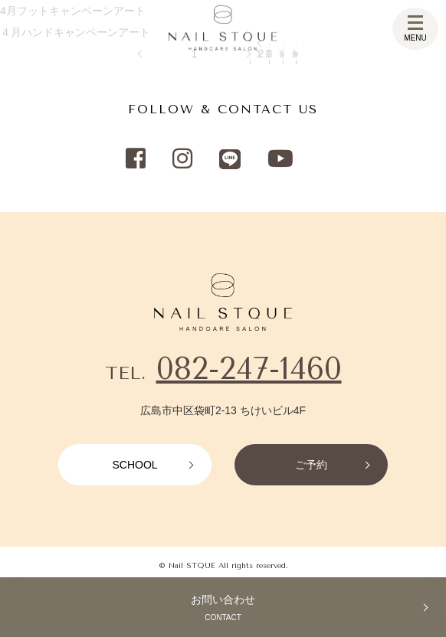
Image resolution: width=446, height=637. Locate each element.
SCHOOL (134, 465)
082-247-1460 (249, 369)
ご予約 (311, 465)
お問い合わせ (223, 609)
